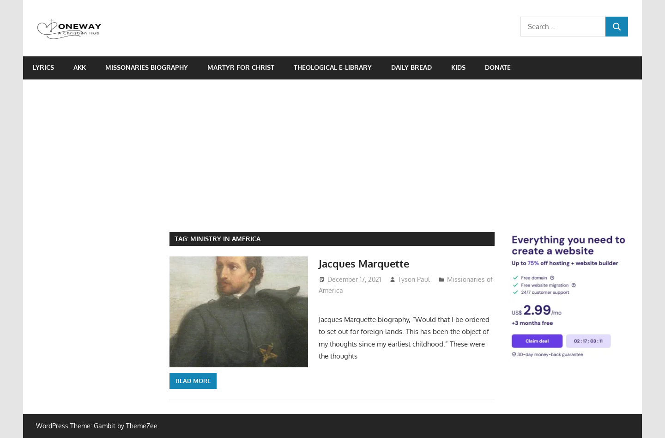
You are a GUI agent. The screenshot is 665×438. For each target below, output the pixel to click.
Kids (458, 67)
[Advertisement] (332, 148)
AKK (79, 67)
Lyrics (43, 67)
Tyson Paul (414, 279)
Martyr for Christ (240, 67)
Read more (193, 380)
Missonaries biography (146, 67)
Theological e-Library (333, 67)
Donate (498, 67)
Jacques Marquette (364, 263)
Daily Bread (411, 67)
